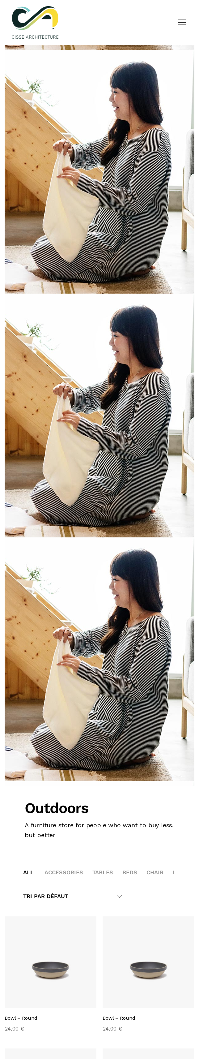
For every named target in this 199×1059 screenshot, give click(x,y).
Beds (129, 872)
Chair (154, 872)
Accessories (63, 872)
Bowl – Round (21, 1018)
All (28, 872)
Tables (102, 872)
